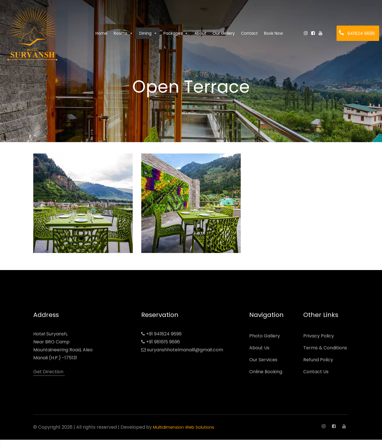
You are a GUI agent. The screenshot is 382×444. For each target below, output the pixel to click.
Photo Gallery (264, 336)
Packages (175, 33)
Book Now (273, 33)
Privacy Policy (318, 336)
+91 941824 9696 (164, 334)
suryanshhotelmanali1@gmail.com (185, 350)
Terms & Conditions (325, 348)
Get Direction (48, 371)
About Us (259, 348)
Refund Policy (318, 359)
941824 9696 (361, 33)
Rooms (123, 33)
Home (101, 33)
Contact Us (316, 371)
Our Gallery (224, 33)
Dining (148, 33)
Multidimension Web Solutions (186, 427)
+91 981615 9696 (163, 342)
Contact (249, 33)
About (200, 33)
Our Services (263, 359)
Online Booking (265, 371)
